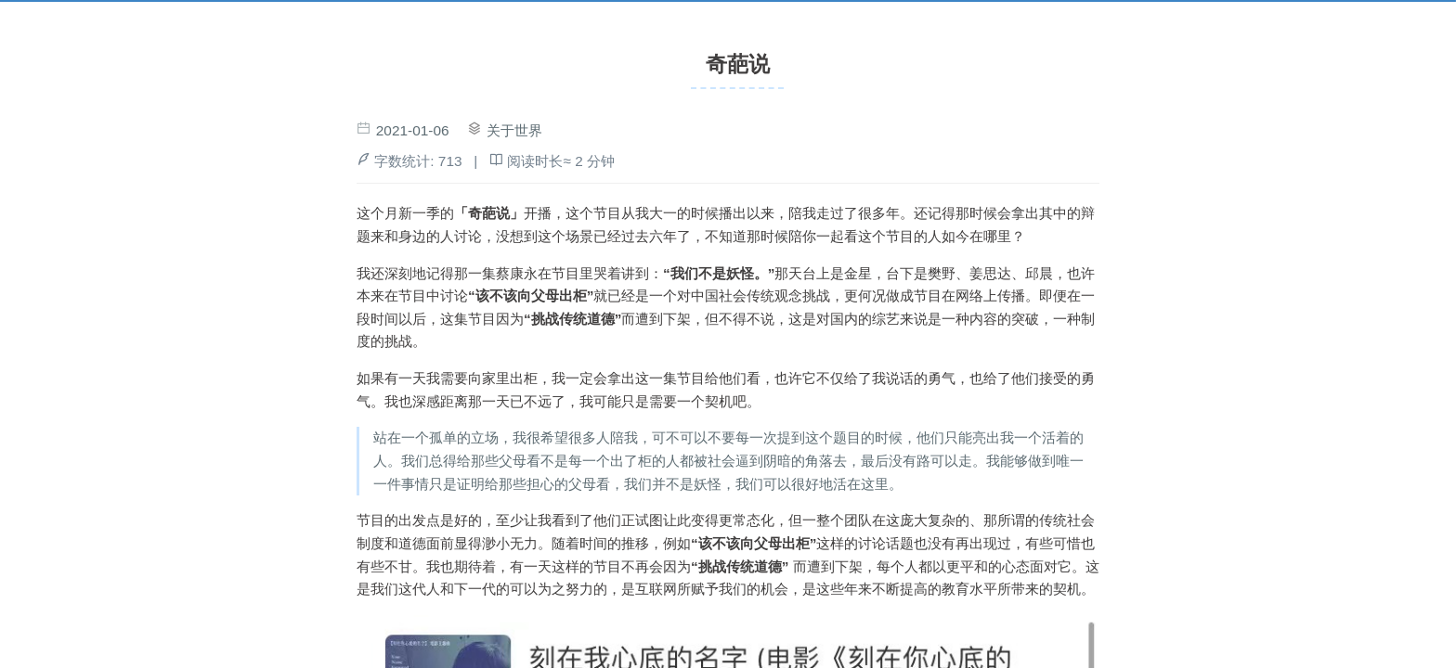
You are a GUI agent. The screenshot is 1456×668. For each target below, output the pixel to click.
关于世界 (514, 130)
